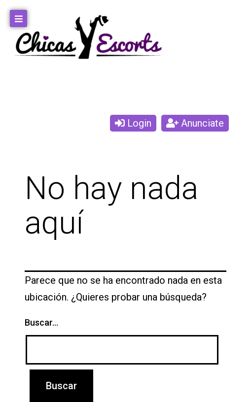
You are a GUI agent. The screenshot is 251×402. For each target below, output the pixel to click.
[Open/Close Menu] (18, 18)
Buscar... (41, 322)
